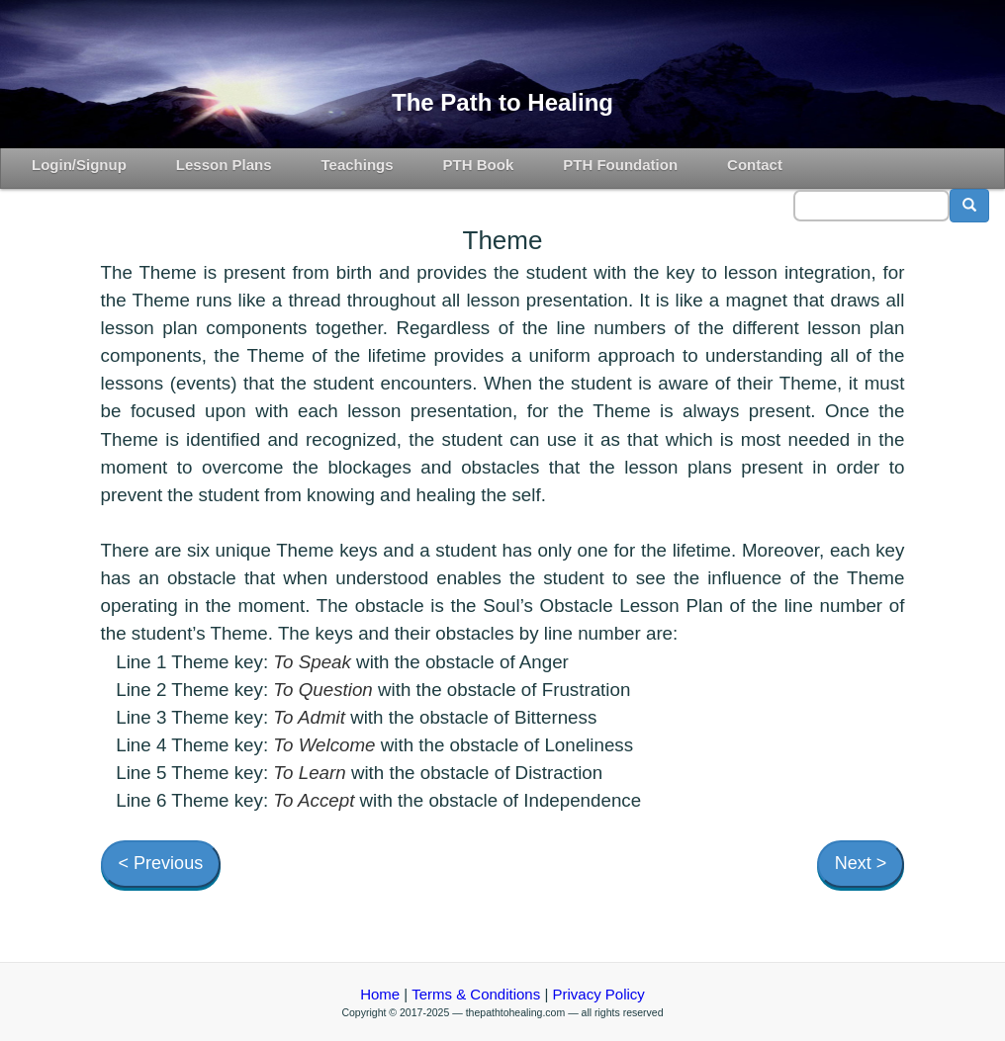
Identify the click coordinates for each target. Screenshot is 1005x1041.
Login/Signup (79, 164)
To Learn (309, 772)
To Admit (309, 717)
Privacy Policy (598, 994)
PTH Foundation (620, 164)
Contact (754, 164)
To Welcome (324, 745)
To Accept (313, 800)
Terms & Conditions (475, 994)
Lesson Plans (224, 164)
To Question (322, 689)
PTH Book (478, 164)
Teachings (357, 164)
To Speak (312, 661)
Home (380, 994)
